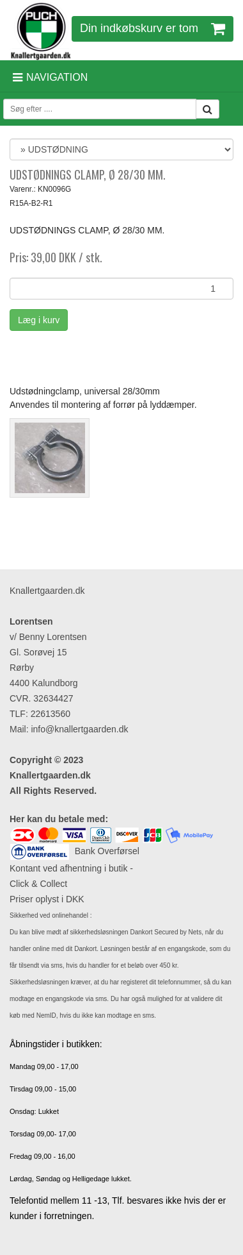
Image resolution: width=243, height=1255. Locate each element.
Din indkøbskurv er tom (152, 28)
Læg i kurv (38, 320)
